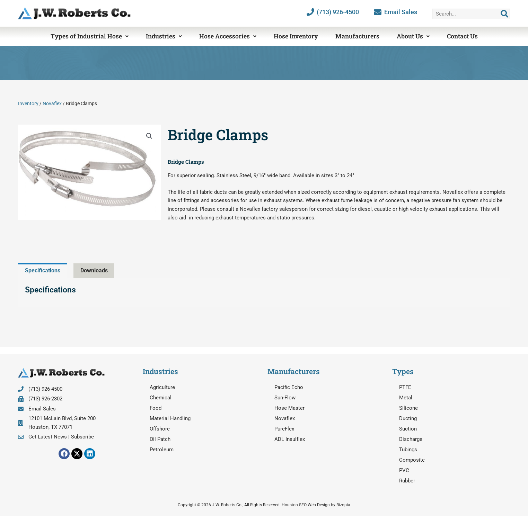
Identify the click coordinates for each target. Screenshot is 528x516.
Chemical (160, 398)
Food (155, 408)
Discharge (410, 439)
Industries (164, 36)
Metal (405, 398)
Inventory (28, 103)
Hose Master (289, 408)
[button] (149, 136)
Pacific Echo (288, 387)
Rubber (407, 481)
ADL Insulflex (289, 439)
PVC (404, 471)
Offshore (160, 429)
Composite (412, 460)
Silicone (408, 408)
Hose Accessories (227, 36)
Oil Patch (160, 439)
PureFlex (284, 429)
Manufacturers (357, 36)
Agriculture (162, 387)
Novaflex (52, 103)
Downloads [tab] (98, 270)
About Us (413, 36)
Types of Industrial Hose (90, 36)
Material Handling (170, 419)
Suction (408, 429)
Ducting (408, 419)
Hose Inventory (296, 36)
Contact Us (462, 36)
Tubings (408, 450)
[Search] (504, 14)
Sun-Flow (285, 398)
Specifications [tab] (44, 270)
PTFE (405, 387)
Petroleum (162, 450)
